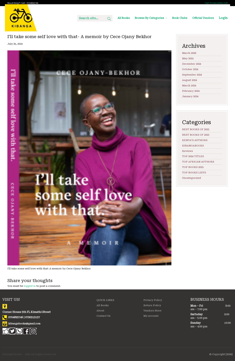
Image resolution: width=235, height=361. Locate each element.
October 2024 (190, 69)
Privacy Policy (152, 300)
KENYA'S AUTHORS (194, 140)
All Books (103, 305)
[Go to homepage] (20, 17)
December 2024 (191, 63)
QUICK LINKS (105, 300)
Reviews (187, 151)
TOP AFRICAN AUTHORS (198, 161)
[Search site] (109, 19)
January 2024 (190, 96)
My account (150, 315)
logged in (30, 285)
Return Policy (152, 305)
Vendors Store (152, 310)
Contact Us (103, 315)
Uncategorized (191, 177)
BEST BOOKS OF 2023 (195, 129)
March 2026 (189, 53)
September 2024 (192, 74)
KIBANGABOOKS (193, 145)
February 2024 (191, 90)
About (100, 310)
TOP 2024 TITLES (193, 156)
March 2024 (189, 85)
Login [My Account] (223, 18)
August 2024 (189, 80)
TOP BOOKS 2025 (193, 167)
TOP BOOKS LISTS (194, 172)
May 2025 (188, 58)
